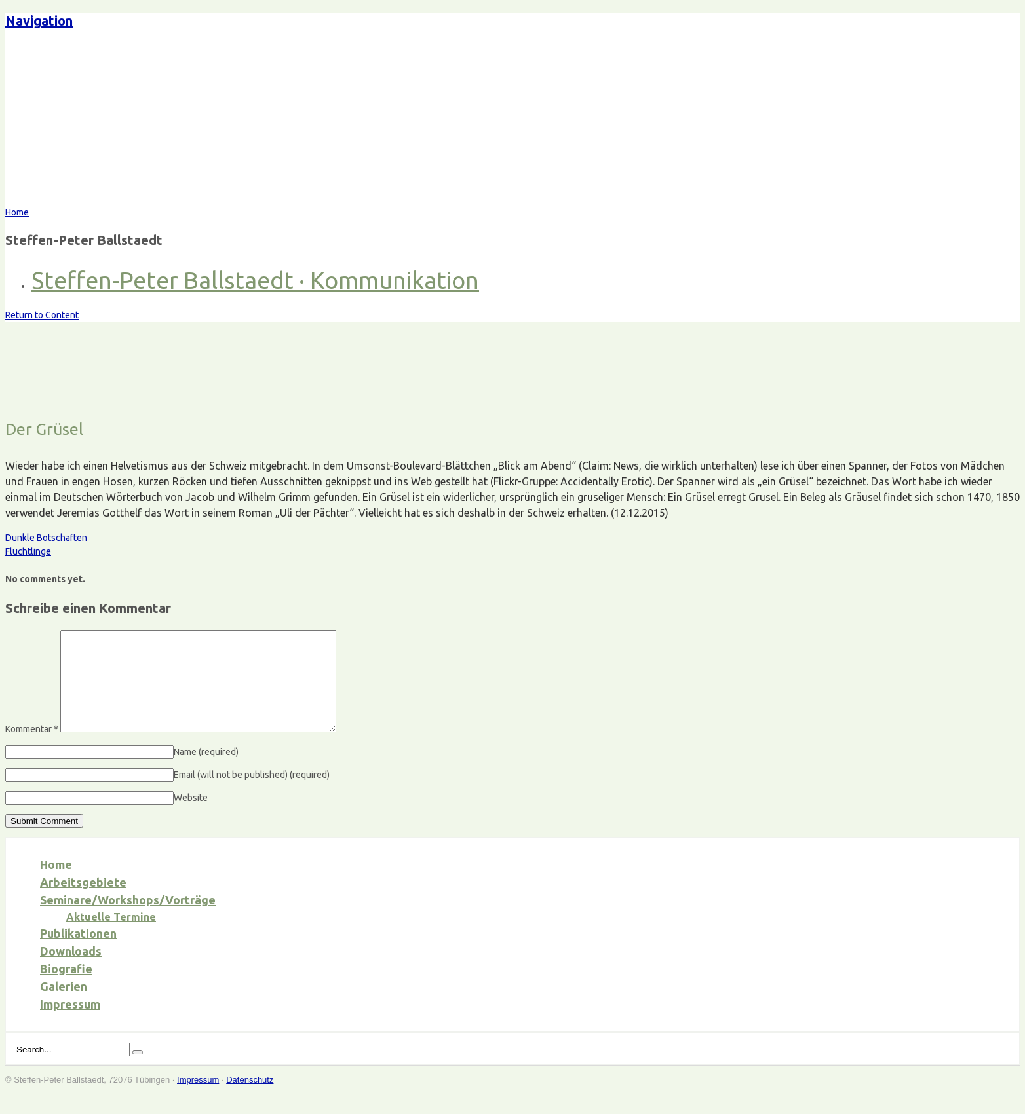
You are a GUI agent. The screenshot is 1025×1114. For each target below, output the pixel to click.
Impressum (70, 1023)
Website (191, 817)
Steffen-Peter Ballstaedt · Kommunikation (255, 280)
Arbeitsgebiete (83, 901)
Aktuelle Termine (111, 936)
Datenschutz (249, 1099)
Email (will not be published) (252, 794)
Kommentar (31, 748)
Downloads (71, 970)
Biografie (66, 988)
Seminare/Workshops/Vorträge (128, 919)
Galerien (63, 1005)
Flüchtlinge (28, 551)
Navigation (39, 20)
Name (206, 771)
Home (56, 884)
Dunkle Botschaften (46, 537)
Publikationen (78, 952)
